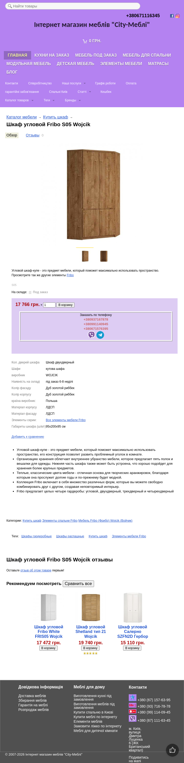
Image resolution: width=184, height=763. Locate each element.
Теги (47, 100)
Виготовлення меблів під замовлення (94, 706)
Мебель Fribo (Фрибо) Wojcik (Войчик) (105, 520)
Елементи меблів (87, 721)
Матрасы (158, 64)
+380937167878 (96, 319)
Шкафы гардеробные (36, 536)
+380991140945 (96, 324)
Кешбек (105, 92)
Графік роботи (105, 83)
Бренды (70, 100)
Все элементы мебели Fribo (66, 420)
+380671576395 (96, 329)
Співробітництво (40, 83)
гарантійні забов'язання (22, 92)
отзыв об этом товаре (35, 570)
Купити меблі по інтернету (95, 717)
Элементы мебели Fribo (129, 536)
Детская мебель (75, 64)
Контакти (11, 83)
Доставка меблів (32, 696)
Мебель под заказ (96, 55)
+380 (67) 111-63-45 (149, 720)
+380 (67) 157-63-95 (149, 700)
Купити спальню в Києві (93, 712)
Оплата (131, 83)
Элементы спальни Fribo (59, 520)
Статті (82, 92)
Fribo (70, 275)
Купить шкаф (55, 117)
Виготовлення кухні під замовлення (92, 697)
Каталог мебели (21, 117)
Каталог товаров (17, 100)
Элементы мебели (121, 64)
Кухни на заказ (51, 55)
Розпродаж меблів (34, 710)
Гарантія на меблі (33, 705)
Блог (11, 72)
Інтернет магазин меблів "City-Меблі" (53, 754)
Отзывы (33, 135)
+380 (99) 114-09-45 (149, 712)
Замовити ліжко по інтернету (97, 726)
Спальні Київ (58, 92)
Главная (17, 55)
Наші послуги (71, 83)
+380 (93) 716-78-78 (149, 706)
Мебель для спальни (147, 55)
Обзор (11, 135)
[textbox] (72, 6)
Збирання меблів (33, 700)
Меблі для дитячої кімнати (95, 731)
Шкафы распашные (70, 536)
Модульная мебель (28, 64)
